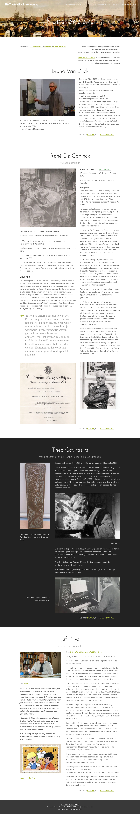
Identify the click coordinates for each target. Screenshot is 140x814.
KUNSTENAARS (59, 46)
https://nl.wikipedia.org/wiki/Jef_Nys (86, 652)
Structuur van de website (70, 805)
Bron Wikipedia (105, 169)
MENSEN (48, 46)
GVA (26, 683)
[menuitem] (73, 4)
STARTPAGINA (36, 46)
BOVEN (90, 134)
